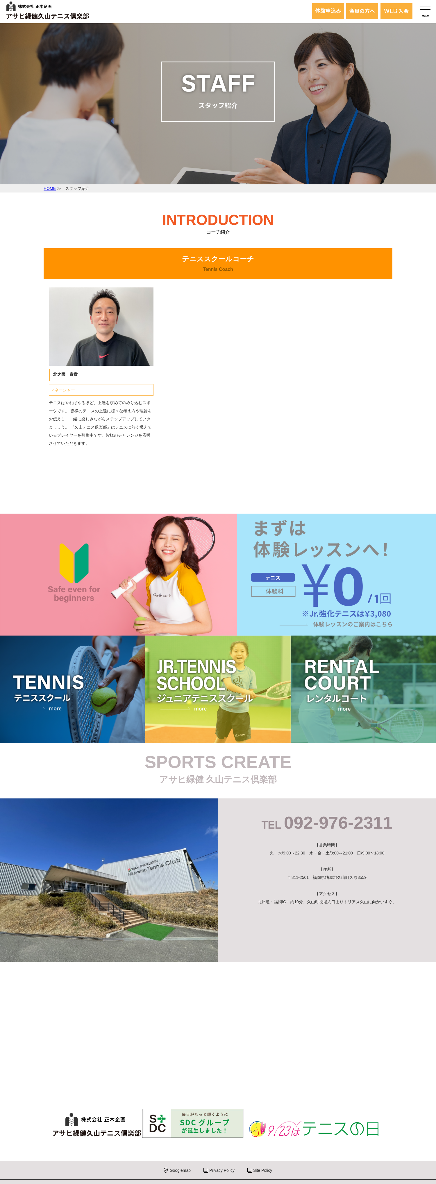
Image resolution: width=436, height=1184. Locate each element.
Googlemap (180, 1170)
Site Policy (262, 1170)
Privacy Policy (222, 1170)
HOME (50, 188)
